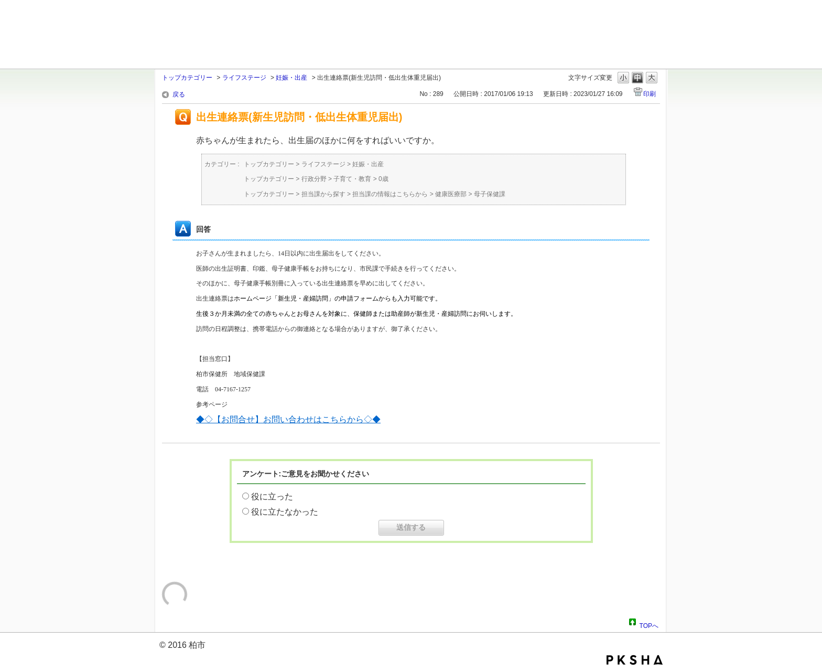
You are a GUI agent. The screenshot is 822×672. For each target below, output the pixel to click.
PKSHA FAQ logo (635, 660)
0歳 (383, 179)
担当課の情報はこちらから (390, 194)
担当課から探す (323, 194)
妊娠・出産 (291, 77)
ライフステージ (244, 77)
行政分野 (314, 179)
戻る (178, 94)
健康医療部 (451, 194)
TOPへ (649, 624)
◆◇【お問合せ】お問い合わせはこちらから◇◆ (288, 419)
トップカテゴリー (187, 77)
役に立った (272, 496)
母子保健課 (489, 194)
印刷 (649, 94)
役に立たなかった (284, 511)
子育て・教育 (352, 179)
